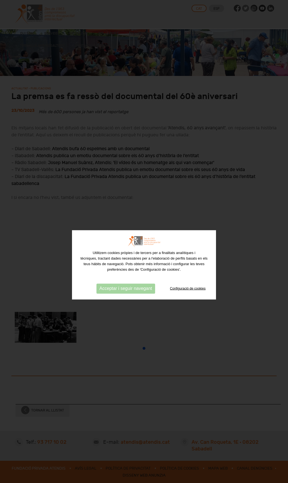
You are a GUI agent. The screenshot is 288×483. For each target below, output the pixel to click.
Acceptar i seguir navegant (126, 293)
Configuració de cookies (187, 293)
